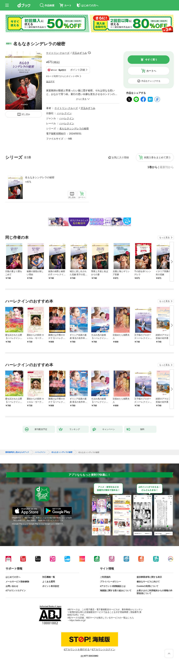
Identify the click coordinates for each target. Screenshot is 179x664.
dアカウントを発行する (77, 649)
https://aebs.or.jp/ (77, 620)
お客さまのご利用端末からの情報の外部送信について (154, 592)
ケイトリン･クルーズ (57, 53)
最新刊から (167, 167)
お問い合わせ (12, 586)
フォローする (89, 53)
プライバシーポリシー (110, 581)
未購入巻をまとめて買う (157, 157)
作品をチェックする (150, 81)
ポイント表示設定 (50, 586)
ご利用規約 (105, 577)
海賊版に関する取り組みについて (115, 590)
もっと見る (164, 237)
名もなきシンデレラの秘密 (39, 177)
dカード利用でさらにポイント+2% (62, 76)
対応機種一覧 (48, 577)
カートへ (151, 70)
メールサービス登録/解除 (17, 581)
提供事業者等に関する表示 (149, 577)
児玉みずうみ (79, 53)
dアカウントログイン (16, 590)
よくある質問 (48, 581)
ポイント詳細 (77, 69)
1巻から (152, 167)
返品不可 (50, 81)
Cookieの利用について (147, 586)
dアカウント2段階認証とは (113, 586)
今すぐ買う (151, 59)
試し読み (26, 114)
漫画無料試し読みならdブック (17, 452)
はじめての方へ (13, 577)
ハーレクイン (64, 113)
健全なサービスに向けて (148, 581)
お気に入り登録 (120, 157)
